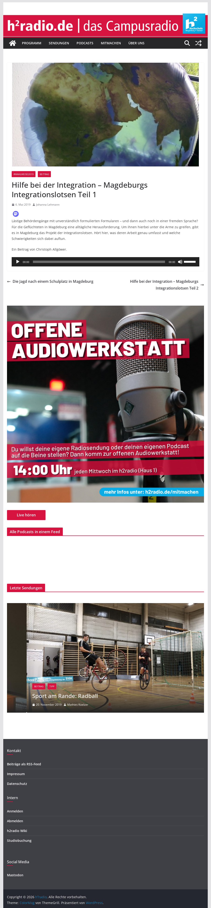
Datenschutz (17, 783)
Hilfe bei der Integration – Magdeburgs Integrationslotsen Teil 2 (167, 285)
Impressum (16, 774)
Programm (31, 43)
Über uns (136, 43)
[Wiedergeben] (17, 261)
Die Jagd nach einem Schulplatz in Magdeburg (50, 281)
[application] (106, 261)
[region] (105, 404)
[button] (16, 214)
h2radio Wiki (17, 831)
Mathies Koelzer (101, 705)
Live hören (26, 515)
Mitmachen (111, 43)
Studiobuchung (19, 840)
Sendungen (59, 43)
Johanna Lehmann (48, 205)
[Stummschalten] (180, 261)
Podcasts (85, 43)
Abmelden (15, 821)
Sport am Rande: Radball (89, 696)
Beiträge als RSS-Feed (24, 764)
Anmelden (15, 811)
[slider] (99, 262)
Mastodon (15, 875)
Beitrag (44, 174)
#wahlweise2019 (24, 174)
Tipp (75, 686)
